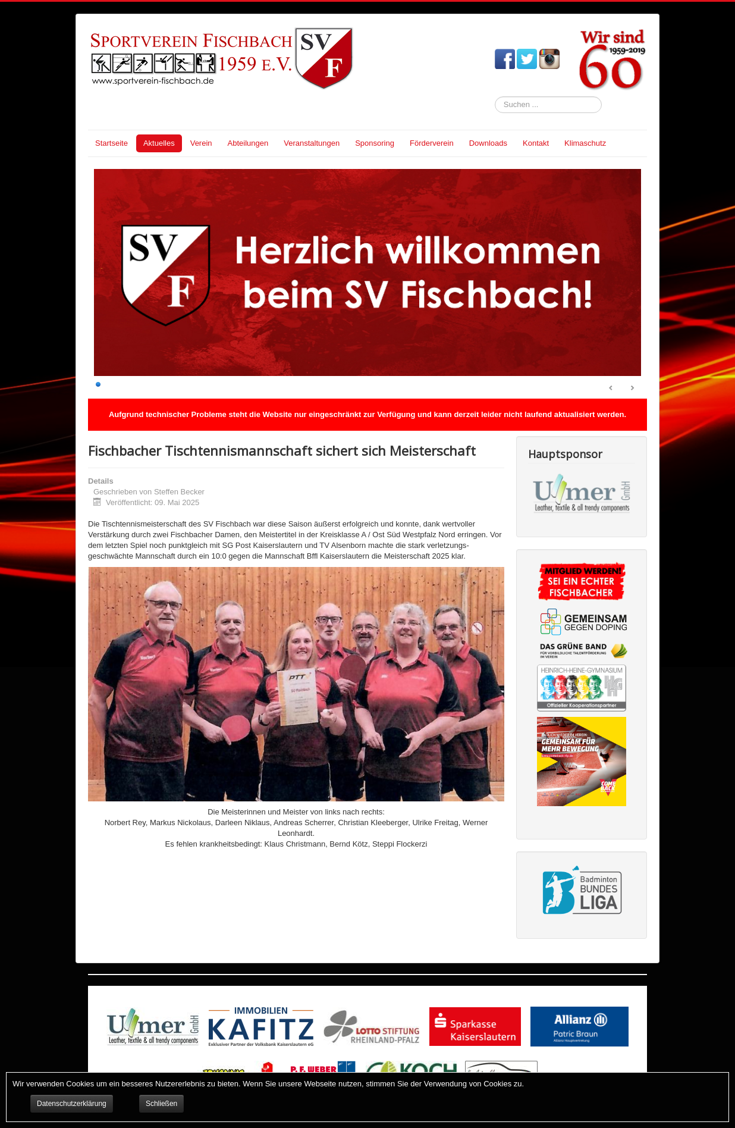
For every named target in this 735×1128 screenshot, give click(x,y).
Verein (201, 143)
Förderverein (432, 143)
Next (632, 388)
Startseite (111, 143)
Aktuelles (159, 143)
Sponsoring (374, 143)
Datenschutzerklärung (71, 1103)
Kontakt (536, 143)
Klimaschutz (585, 143)
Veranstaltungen (312, 143)
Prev (611, 388)
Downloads (488, 143)
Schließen (161, 1103)
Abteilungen (248, 143)
